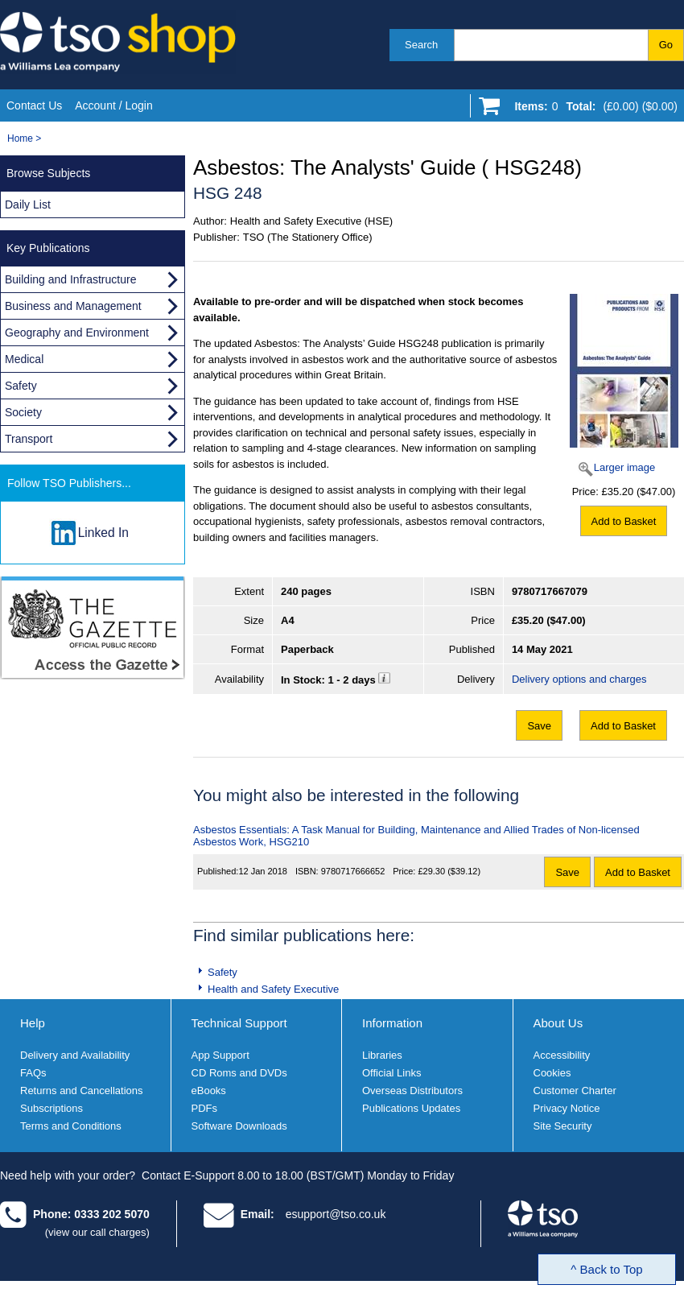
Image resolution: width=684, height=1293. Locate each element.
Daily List (28, 204)
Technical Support (239, 1023)
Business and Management (73, 305)
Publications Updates (411, 1108)
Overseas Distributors (412, 1090)
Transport (28, 438)
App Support (220, 1055)
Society (23, 412)
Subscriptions (51, 1108)
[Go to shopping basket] (592, 109)
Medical (24, 359)
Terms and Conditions (71, 1126)
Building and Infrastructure (70, 279)
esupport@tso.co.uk (336, 1214)
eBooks (209, 1090)
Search (421, 45)
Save (539, 726)
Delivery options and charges (579, 679)
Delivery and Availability (75, 1055)
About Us (558, 1023)
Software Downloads (239, 1126)
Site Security (563, 1126)
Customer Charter (575, 1090)
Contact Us (34, 105)
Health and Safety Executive (273, 989)
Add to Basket (624, 521)
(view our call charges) (97, 1232)
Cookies (552, 1073)
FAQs (33, 1073)
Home (20, 138)
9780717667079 (549, 591)
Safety (222, 972)
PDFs (205, 1108)
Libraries (382, 1055)
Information (392, 1023)
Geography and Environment (77, 332)
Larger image (625, 467)
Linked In (103, 532)
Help (32, 1023)
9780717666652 (353, 871)
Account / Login (114, 105)
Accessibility (562, 1055)
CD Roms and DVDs (239, 1073)
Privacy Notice (567, 1108)
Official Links (391, 1073)
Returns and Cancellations (81, 1090)
